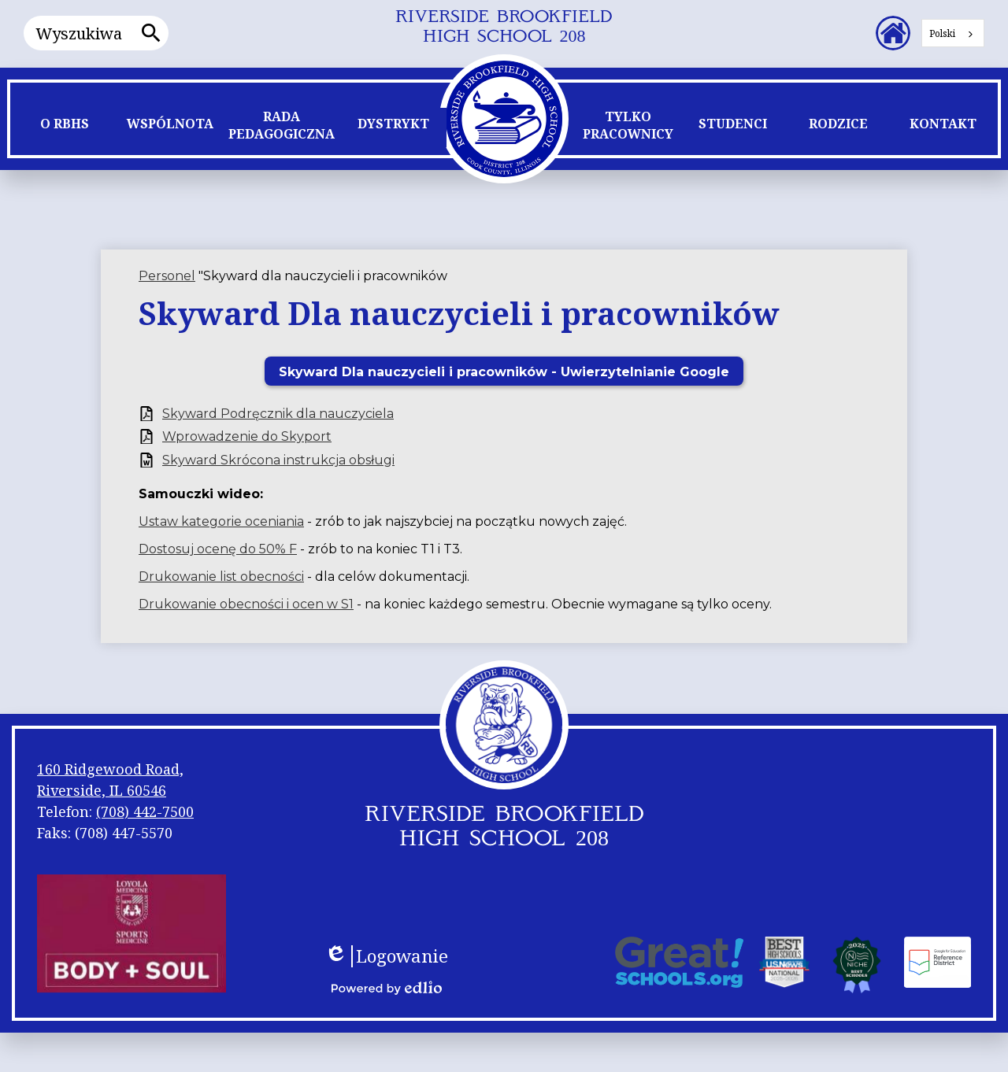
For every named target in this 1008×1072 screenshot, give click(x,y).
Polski (942, 33)
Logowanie (386, 956)
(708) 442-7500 (145, 811)
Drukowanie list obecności (221, 576)
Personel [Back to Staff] (167, 275)
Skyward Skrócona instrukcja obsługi (278, 460)
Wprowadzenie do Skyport (247, 436)
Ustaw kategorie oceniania (221, 521)
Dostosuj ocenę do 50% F (218, 549)
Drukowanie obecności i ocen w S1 (246, 604)
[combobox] (952, 33)
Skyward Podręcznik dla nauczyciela (278, 413)
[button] (64, 127)
